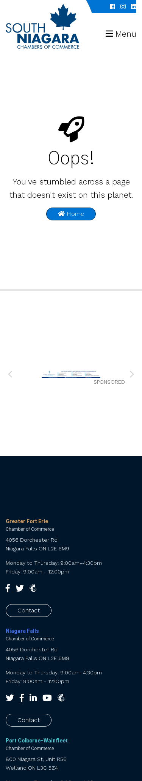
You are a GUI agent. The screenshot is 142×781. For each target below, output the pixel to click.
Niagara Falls (22, 631)
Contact (28, 610)
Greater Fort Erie (27, 521)
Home (71, 213)
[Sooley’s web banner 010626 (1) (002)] (71, 373)
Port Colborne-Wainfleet (37, 741)
